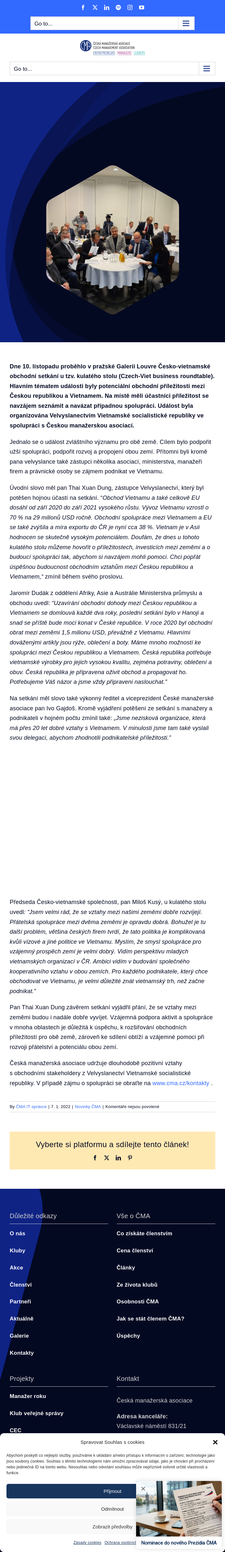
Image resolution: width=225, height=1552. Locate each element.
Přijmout (112, 1491)
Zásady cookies (87, 1542)
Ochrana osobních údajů (126, 1542)
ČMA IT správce (31, 1106)
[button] (215, 1442)
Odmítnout (112, 1509)
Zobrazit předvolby (112, 1526)
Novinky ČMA (88, 1106)
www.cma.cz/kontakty (180, 1083)
